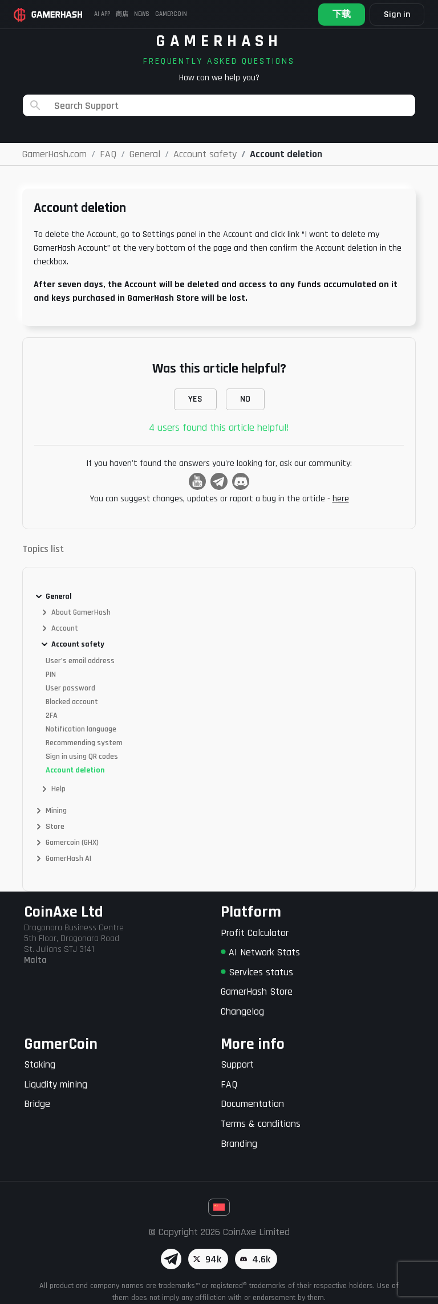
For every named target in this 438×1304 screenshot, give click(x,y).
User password (70, 688)
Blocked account (72, 702)
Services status (257, 972)
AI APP (102, 14)
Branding (239, 1143)
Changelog (242, 1011)
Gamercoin (171, 14)
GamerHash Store (257, 991)
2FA (52, 715)
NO (245, 399)
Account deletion (75, 770)
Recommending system (84, 743)
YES (195, 399)
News (141, 14)
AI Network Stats (260, 952)
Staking (39, 1064)
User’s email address (80, 661)
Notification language (81, 729)
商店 (122, 14)
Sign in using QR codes (82, 756)
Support (237, 1064)
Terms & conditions (261, 1123)
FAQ (229, 1084)
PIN (51, 674)
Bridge (37, 1103)
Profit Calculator (255, 932)
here (340, 499)
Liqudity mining (55, 1084)
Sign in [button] (397, 15)
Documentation (252, 1103)
